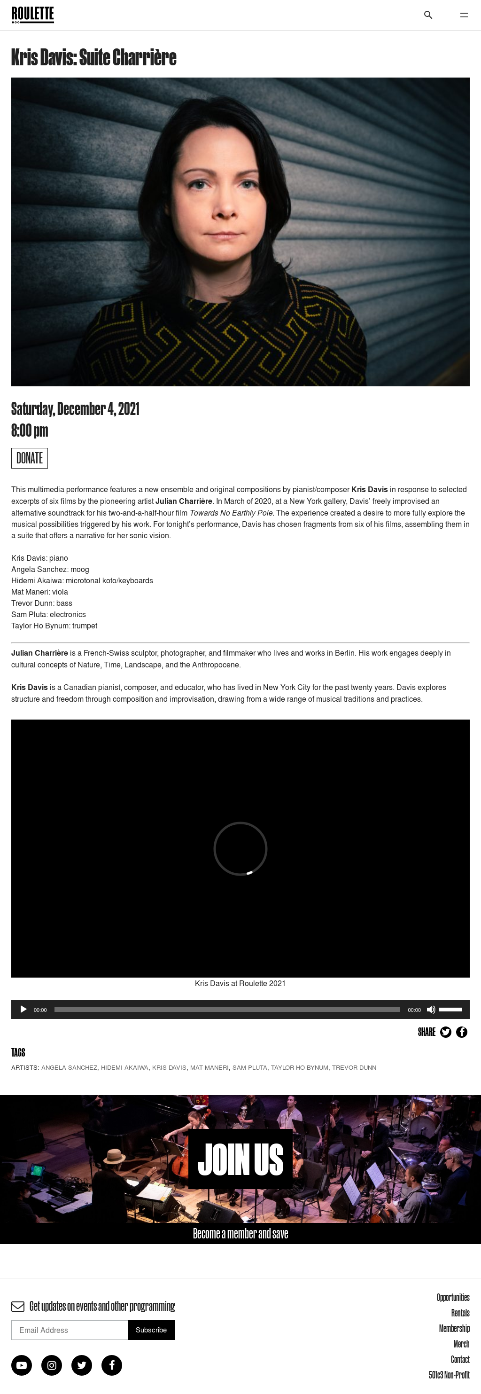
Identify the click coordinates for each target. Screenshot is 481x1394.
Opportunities (453, 1297)
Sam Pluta (250, 1067)
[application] (240, 1009)
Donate (29, 458)
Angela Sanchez (69, 1067)
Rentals (460, 1313)
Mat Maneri (209, 1067)
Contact (460, 1359)
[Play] (23, 1009)
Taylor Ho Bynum (299, 1067)
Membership (454, 1328)
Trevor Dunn (354, 1067)
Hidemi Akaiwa (124, 1067)
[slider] (227, 1009)
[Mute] (431, 1009)
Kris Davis (169, 1067)
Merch (462, 1344)
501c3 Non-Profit (449, 1375)
